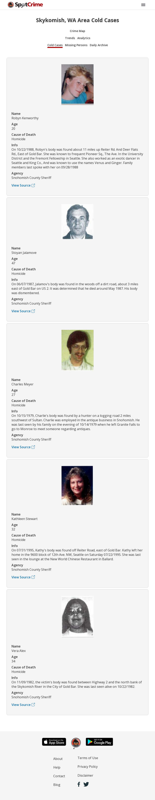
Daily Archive (99, 45)
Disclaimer (85, 775)
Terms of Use (88, 758)
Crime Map (77, 31)
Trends (70, 38)
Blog (56, 784)
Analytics (83, 38)
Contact (59, 776)
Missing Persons (76, 45)
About (58, 758)
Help (56, 767)
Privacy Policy (88, 766)
